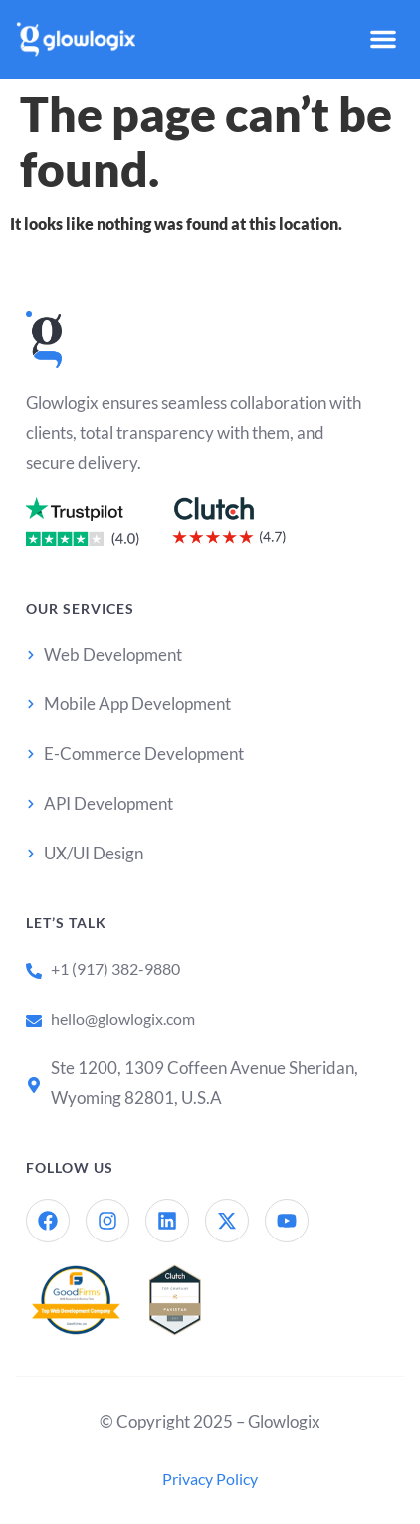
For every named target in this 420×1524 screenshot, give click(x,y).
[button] (383, 39)
